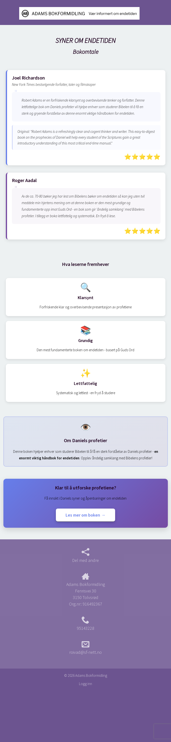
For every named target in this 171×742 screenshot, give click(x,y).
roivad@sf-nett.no (85, 647)
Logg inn (85, 683)
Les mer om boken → (85, 515)
